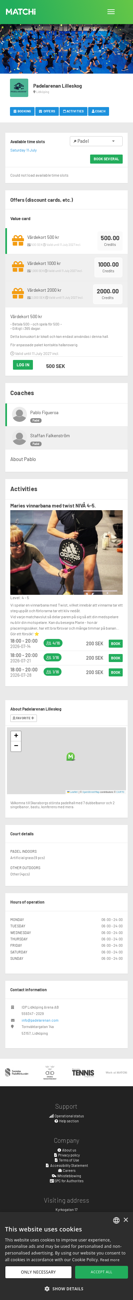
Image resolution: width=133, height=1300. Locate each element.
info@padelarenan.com (40, 1020)
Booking (22, 111)
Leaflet (72, 792)
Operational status (66, 1116)
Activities (73, 111)
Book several (106, 159)
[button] (70, 756)
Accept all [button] (101, 1271)
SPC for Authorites (67, 1181)
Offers (47, 111)
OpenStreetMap (90, 792)
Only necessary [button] (38, 1272)
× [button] (125, 1220)
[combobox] (116, 1220)
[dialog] (66, 1256)
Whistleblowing (66, 1176)
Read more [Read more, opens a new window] (109, 1259)
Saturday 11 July (23, 150)
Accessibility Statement (66, 1165)
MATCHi (21, 11)
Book (115, 643)
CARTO (120, 792)
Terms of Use (66, 1160)
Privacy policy (66, 1155)
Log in (23, 364)
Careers (66, 1170)
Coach (98, 111)
